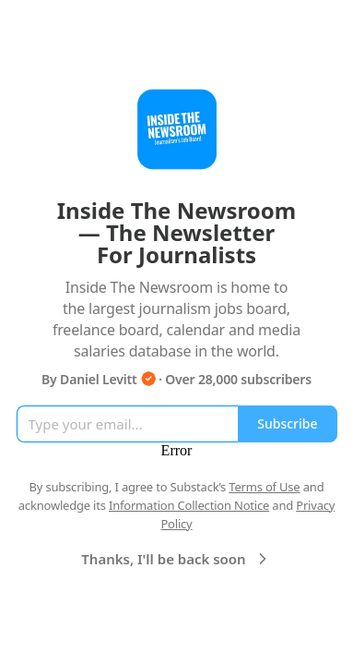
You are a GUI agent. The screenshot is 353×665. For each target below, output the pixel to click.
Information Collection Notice (189, 505)
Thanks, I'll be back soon (176, 559)
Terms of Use (264, 486)
